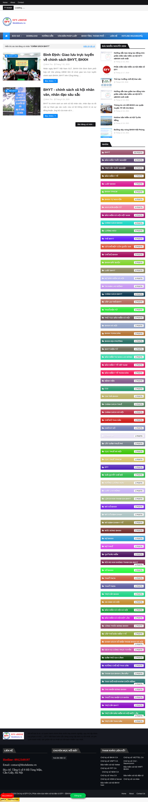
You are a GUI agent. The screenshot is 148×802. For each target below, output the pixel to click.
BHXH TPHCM (124, 192)
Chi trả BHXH (124, 396)
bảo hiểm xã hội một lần (124, 618)
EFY (124, 467)
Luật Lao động (124, 490)
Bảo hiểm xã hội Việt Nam (124, 215)
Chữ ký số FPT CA (108, 768)
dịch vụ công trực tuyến (124, 649)
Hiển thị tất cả (89, 46)
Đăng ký (78, 795)
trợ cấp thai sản (124, 721)
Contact (21, 2)
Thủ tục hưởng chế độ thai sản (127, 79)
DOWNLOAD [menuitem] (32, 36)
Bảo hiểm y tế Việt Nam (124, 365)
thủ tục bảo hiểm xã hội (124, 317)
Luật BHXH (124, 184)
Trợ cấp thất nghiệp (124, 168)
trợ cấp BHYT (124, 705)
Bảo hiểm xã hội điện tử (134, 775)
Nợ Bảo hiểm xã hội (124, 278)
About (12, 2)
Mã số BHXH (124, 506)
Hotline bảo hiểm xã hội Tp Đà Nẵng (127, 118)
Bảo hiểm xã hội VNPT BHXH (133, 768)
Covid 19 (124, 436)
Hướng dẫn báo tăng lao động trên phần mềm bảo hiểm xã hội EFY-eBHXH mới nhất (129, 56)
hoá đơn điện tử (124, 207)
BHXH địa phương (124, 341)
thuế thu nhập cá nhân (124, 697)
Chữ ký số (124, 428)
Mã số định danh (124, 514)
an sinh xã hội (124, 602)
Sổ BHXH (124, 570)
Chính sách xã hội (124, 412)
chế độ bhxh (124, 254)
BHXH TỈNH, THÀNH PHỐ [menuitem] (92, 36)
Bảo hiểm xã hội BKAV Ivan (110, 784)
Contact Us (141, 794)
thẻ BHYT (124, 238)
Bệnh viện (124, 381)
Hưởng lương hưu (124, 483)
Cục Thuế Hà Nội (124, 451)
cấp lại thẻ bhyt (124, 302)
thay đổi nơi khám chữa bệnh (124, 682)
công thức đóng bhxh (124, 626)
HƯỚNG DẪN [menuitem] (47, 36)
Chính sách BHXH (124, 223)
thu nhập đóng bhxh (124, 689)
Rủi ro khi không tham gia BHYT (124, 563)
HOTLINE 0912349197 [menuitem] (131, 36)
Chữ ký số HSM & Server (111, 779)
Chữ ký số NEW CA (110, 772)
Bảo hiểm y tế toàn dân (124, 373)
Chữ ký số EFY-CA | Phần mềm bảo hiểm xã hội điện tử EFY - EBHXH (43, 794)
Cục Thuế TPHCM (124, 459)
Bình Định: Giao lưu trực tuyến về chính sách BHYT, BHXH (68, 57)
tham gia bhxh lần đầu (124, 673)
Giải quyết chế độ (124, 475)
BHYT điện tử (124, 349)
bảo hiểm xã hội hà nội (124, 610)
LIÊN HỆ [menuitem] (113, 36)
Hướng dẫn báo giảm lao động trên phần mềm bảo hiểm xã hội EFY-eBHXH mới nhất (129, 94)
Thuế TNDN (124, 586)
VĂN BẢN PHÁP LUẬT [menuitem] (67, 36)
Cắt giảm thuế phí (124, 443)
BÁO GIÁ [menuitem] (16, 36)
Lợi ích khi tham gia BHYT (124, 498)
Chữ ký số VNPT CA (109, 761)
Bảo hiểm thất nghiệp (124, 160)
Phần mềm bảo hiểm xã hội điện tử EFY (129, 68)
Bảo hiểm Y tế (124, 176)
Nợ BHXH (124, 538)
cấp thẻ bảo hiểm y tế (124, 634)
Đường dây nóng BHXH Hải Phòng (129, 130)
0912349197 (7, 796)
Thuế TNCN (124, 578)
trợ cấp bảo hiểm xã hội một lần (124, 714)
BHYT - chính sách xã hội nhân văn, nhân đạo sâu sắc (68, 92)
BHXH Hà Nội (124, 325)
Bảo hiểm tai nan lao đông (124, 357)
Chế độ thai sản (124, 420)
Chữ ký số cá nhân (131, 779)
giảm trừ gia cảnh (124, 657)
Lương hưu (124, 230)
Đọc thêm (49, 81)
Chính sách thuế (124, 404)
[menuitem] (6, 36)
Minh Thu (49, 64)
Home (5, 2)
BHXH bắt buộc (124, 262)
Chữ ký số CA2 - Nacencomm (131, 762)
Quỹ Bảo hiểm (124, 554)
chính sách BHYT (124, 294)
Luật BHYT (124, 270)
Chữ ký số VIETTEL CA (134, 757)
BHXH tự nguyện (124, 199)
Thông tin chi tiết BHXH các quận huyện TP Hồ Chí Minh (129, 106)
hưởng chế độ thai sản (124, 665)
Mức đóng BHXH (124, 530)
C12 (124, 388)
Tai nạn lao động (124, 286)
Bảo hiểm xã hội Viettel (110, 765)
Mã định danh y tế (124, 522)
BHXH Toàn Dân (124, 333)
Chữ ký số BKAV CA (109, 757)
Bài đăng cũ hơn (85, 124)
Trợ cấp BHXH (124, 594)
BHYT (124, 152)
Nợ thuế (124, 546)
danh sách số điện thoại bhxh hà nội (124, 643)
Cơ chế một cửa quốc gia (124, 246)
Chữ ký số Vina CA (109, 775)
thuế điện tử (124, 309)
